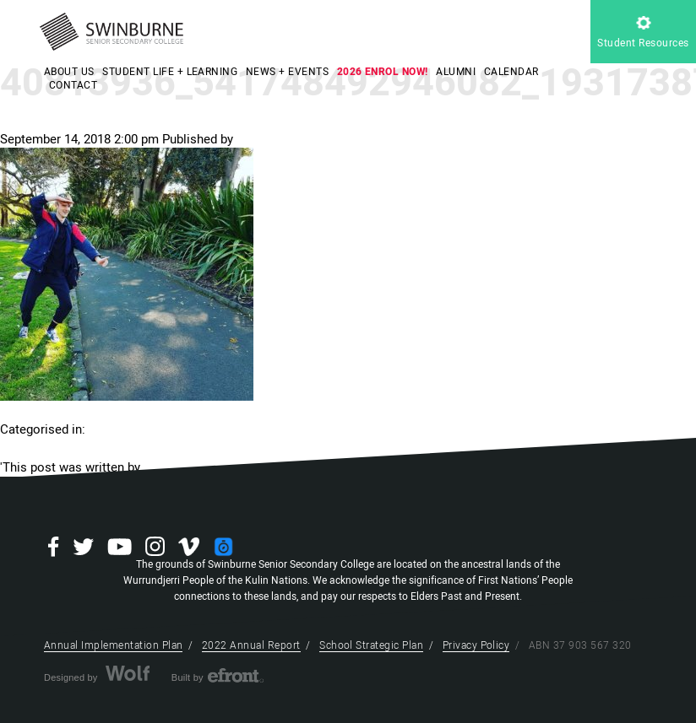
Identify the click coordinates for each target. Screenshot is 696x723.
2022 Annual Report (251, 645)
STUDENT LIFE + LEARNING (169, 71)
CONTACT (73, 85)
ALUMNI (456, 71)
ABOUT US (69, 71)
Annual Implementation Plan (113, 645)
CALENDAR (511, 71)
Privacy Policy (476, 645)
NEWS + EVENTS (287, 71)
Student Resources (642, 33)
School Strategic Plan (371, 645)
